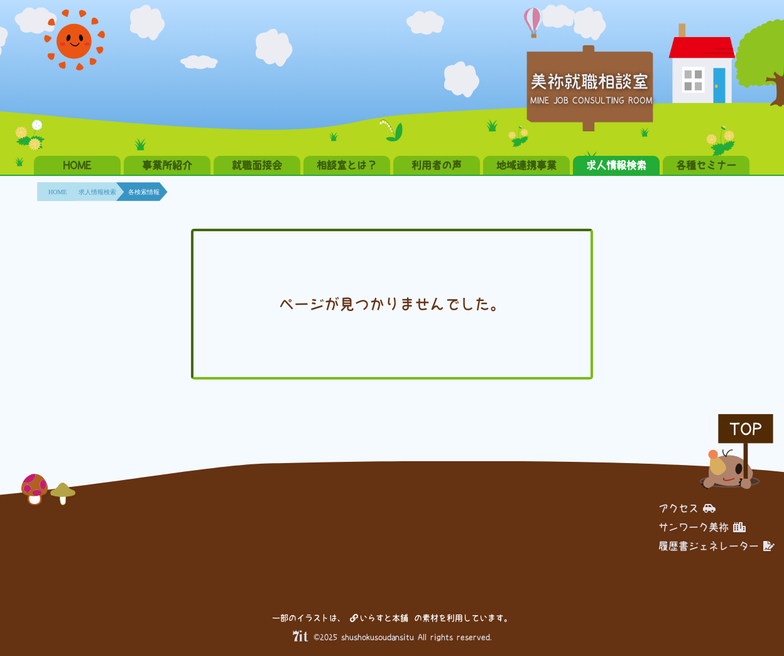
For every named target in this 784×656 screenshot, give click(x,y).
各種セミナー (706, 165)
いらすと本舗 (379, 618)
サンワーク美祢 (702, 527)
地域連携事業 (526, 165)
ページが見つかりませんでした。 (392, 304)
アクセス (687, 508)
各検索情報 (144, 192)
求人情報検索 (616, 165)
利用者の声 (436, 165)
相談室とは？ (347, 165)
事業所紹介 (167, 165)
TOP (745, 429)
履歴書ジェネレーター (716, 546)
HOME (77, 165)
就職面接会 (257, 165)
